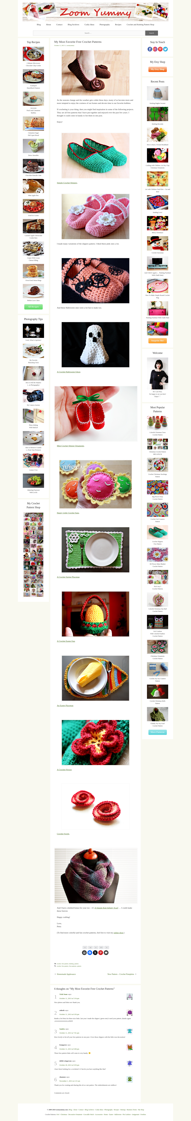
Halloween (117, 1114)
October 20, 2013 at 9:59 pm (69, 1065)
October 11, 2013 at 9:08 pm (69, 1049)
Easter (111, 1114)
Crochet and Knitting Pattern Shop (140, 25)
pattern (76, 963)
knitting (71, 963)
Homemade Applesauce (66, 974)
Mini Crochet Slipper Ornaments (70, 446)
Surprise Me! (157, 340)
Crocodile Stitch (88, 1114)
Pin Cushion (127, 1114)
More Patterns (158, 732)
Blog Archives (73, 25)
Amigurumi (135, 1114)
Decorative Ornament (75, 1114)
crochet (59, 963)
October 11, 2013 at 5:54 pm (69, 998)
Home (106, 1114)
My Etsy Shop (157, 69)
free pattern (65, 963)
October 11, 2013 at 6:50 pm (69, 1014)
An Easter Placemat (65, 705)
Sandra (62, 1029)
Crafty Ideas (89, 25)
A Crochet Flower (64, 769)
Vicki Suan (63, 994)
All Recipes (33, 307)
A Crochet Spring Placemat (68, 577)
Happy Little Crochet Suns (68, 513)
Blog (39, 25)
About (48, 25)
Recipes (118, 25)
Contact (59, 25)
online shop (118, 933)
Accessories (99, 1114)
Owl (58, 1114)
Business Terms (132, 1110)
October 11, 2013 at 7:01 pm (69, 1033)
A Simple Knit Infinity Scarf (106, 908)
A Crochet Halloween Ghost (68, 372)
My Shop (141, 1110)
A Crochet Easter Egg (66, 641)
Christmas (64, 1114)
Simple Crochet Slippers (67, 183)
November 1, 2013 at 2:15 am (69, 1081)
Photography (105, 25)
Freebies (143, 1114)
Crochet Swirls (63, 834)
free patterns (72, 966)
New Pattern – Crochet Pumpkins (120, 974)
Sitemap (122, 1110)
